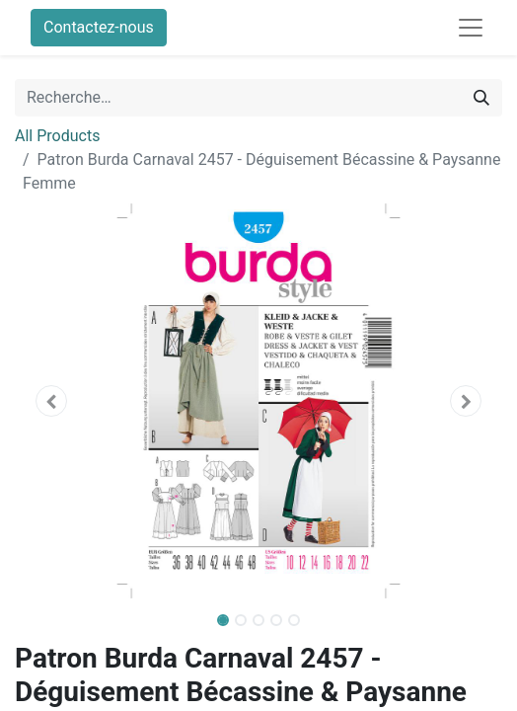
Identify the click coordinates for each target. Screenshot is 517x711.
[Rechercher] (481, 98)
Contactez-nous (98, 27)
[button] (51, 401)
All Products (57, 135)
